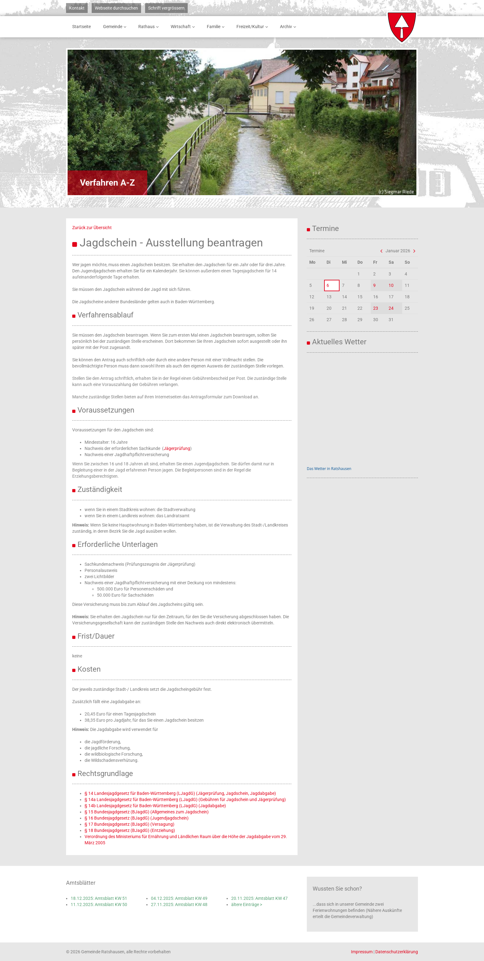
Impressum (362, 951)
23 (375, 308)
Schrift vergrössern (166, 8)
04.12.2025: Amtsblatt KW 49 (179, 898)
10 (391, 285)
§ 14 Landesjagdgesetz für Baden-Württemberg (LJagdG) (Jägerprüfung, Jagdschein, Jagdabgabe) (180, 793)
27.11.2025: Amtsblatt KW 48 (179, 904)
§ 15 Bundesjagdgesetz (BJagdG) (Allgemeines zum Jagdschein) (147, 811)
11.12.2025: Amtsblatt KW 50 (99, 904)
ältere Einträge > (246, 904)
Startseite (81, 26)
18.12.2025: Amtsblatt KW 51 (99, 898)
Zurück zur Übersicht (92, 227)
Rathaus (149, 26)
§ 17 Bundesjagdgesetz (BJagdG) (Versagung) (129, 824)
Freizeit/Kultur (253, 26)
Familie (217, 26)
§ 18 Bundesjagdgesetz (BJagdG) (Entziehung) (130, 830)
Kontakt (77, 8)
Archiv (289, 26)
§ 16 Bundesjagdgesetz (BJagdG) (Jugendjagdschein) (137, 818)
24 (391, 308)
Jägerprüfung (177, 448)
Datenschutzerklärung (396, 951)
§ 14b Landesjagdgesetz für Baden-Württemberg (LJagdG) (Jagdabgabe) (155, 805)
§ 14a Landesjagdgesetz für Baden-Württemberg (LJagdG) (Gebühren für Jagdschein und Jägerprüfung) (185, 799)
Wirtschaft (184, 26)
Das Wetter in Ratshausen (329, 468)
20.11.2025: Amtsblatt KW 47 (259, 898)
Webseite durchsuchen (116, 8)
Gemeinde (115, 26)
